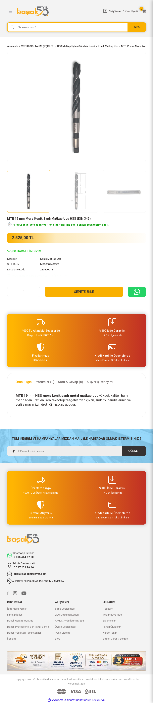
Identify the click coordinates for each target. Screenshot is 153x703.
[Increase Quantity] (36, 292)
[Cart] (144, 11)
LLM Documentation (67, 614)
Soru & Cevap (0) (70, 382)
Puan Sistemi (62, 632)
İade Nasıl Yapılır (16, 608)
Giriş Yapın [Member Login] (115, 11)
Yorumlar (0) (45, 382)
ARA (137, 27)
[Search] (76, 27)
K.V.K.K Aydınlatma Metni (69, 620)
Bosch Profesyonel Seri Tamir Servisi (28, 626)
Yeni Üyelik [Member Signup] (131, 11)
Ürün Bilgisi (24, 382)
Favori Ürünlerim (112, 626)
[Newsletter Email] (76, 451)
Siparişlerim (109, 620)
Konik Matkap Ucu (51, 258)
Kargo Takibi (110, 632)
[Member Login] (105, 11)
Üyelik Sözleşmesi (65, 626)
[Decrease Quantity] (11, 292)
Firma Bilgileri (15, 614)
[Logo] (58, 11)
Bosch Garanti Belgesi (115, 638)
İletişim (11, 638)
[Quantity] (23, 292)
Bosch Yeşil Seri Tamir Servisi (24, 632)
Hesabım (108, 608)
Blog (57, 638)
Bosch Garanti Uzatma (20, 620)
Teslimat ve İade (112, 614)
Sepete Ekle (84, 292)
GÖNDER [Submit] (133, 451)
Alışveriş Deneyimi (100, 382)
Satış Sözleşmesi (65, 608)
